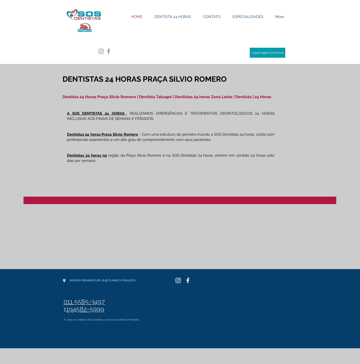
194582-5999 (85, 309)
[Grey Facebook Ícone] (108, 51)
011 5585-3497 (84, 301)
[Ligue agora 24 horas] (267, 53)
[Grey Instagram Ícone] (101, 51)
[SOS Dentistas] (178, 280)
